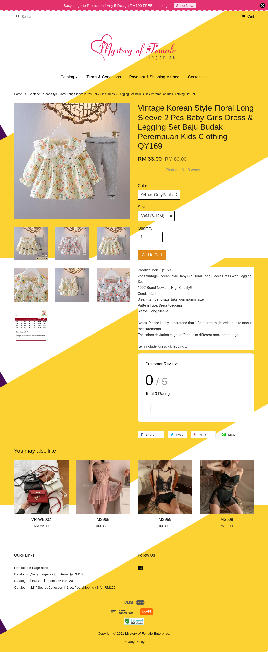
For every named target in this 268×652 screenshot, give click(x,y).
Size (142, 207)
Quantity (145, 228)
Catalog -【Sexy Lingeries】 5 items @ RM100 (49, 574)
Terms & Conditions (103, 77)
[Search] (29, 16)
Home (18, 94)
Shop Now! (185, 5)
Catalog (69, 77)
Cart (250, 16)
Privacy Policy (134, 642)
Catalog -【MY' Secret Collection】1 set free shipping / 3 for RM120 (65, 587)
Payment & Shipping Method (154, 77)
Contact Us (198, 77)
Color (142, 186)
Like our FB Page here (31, 568)
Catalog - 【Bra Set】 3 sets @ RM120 (43, 581)
